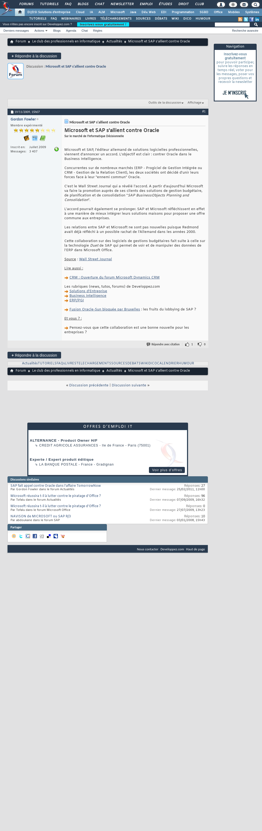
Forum (21, 41)
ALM (101, 12)
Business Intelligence (87, 296)
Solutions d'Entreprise (88, 291)
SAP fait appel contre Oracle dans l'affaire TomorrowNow (55, 486)
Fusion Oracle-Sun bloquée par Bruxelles (104, 309)
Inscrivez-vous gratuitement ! (103, 24)
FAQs (61, 363)
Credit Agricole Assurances (68, 445)
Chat (99, 4)
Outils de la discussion (164, 103)
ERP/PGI (76, 300)
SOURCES (143, 19)
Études (165, 4)
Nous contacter (147, 549)
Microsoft (117, 12)
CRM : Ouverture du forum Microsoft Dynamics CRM (114, 277)
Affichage (194, 103)
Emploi (146, 4)
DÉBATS (161, 19)
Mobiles (234, 12)
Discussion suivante (129, 385)
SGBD (204, 12)
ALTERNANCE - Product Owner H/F (64, 440)
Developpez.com (172, 549)
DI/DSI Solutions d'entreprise (48, 12)
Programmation (183, 12)
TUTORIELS (37, 19)
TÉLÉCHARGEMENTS (116, 19)
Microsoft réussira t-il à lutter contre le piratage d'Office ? (55, 496)
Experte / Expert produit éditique (62, 459)
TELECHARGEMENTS (93, 363)
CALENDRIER (167, 363)
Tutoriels (49, 4)
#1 (203, 111)
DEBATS (134, 363)
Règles (97, 30)
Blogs (83, 4)
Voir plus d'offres (167, 470)
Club (199, 4)
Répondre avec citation (163, 344)
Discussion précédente (88, 385)
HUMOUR (203, 19)
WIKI (175, 19)
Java (133, 12)
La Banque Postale (58, 464)
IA (91, 12)
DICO (187, 19)
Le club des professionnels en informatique (66, 41)
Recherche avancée (245, 30)
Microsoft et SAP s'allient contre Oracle (76, 66)
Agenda (71, 30)
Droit (183, 4)
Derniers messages (16, 30)
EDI (163, 12)
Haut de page (195, 549)
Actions (39, 30)
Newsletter (122, 4)
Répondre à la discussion (34, 56)
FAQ (68, 4)
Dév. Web (148, 12)
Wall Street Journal (95, 259)
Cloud (80, 12)
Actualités (114, 41)
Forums (26, 4)
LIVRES (90, 19)
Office (218, 12)
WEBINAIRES (71, 19)
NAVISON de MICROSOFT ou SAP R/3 (40, 516)
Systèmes (252, 12)
